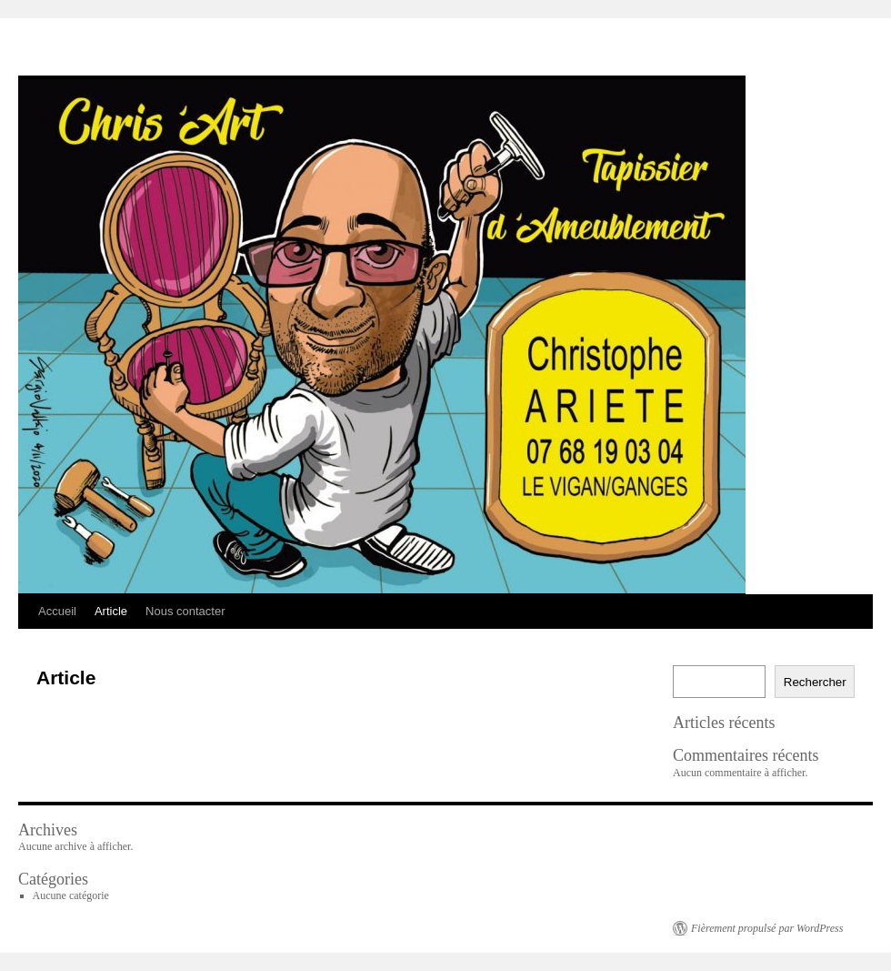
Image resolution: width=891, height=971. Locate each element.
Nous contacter (185, 611)
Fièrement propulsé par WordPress (767, 928)
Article (111, 611)
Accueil (57, 611)
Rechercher (815, 682)
